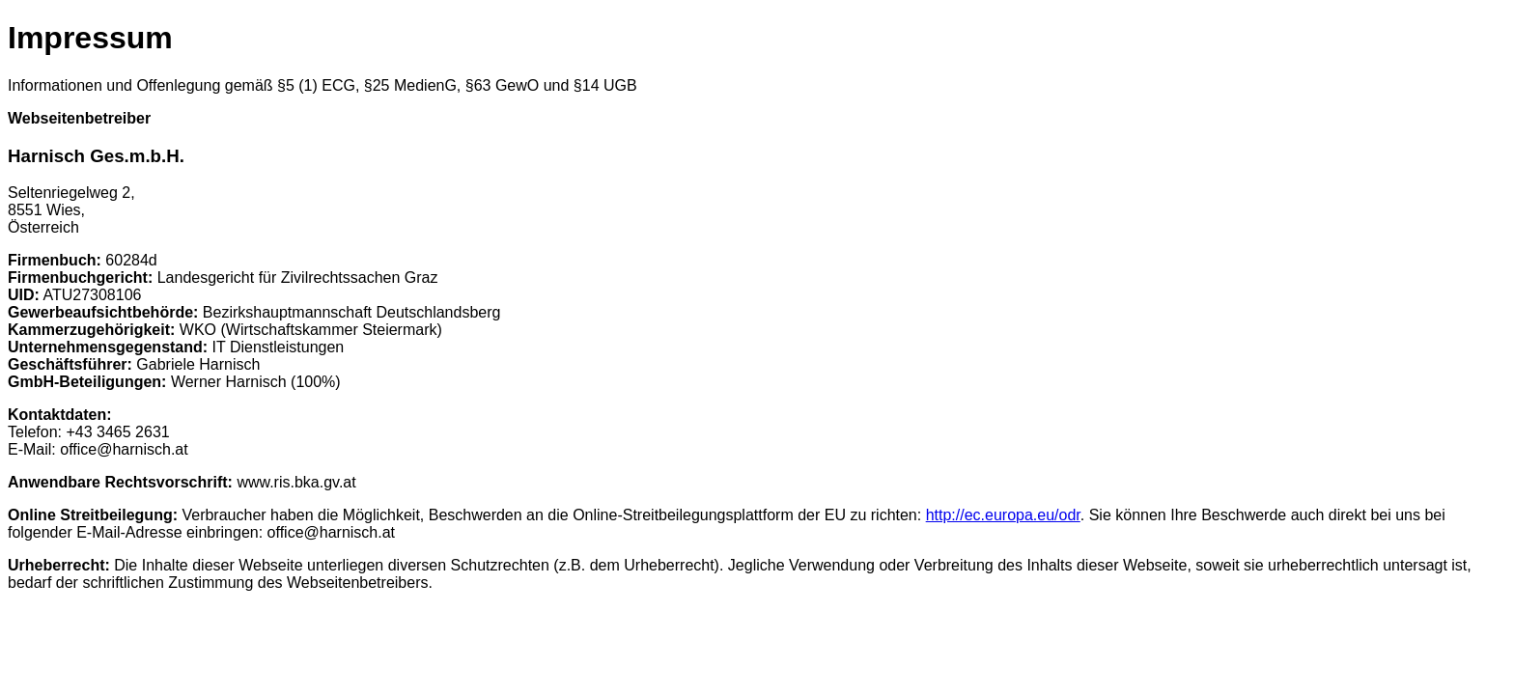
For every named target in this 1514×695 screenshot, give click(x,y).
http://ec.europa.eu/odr (1003, 515)
